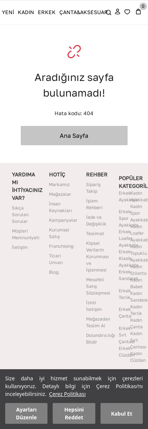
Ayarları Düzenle (26, 413)
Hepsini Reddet (73, 413)
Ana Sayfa (74, 135)
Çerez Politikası (67, 393)
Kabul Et (121, 413)
